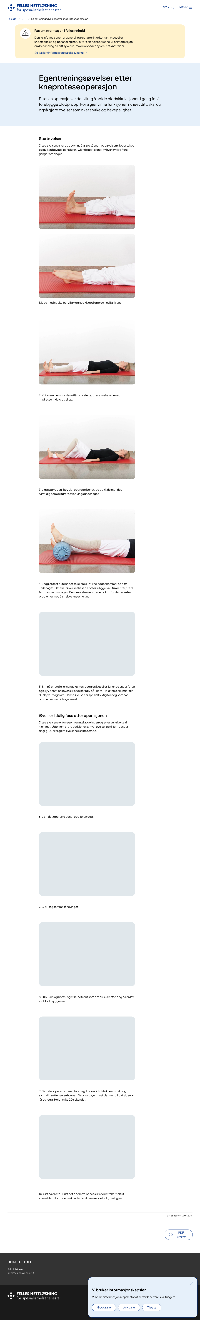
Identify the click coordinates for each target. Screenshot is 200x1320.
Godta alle (104, 1307)
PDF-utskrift (181, 1235)
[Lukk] (191, 1283)
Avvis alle (129, 1307)
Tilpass (151, 1307)
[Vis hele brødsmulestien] (23, 18)
